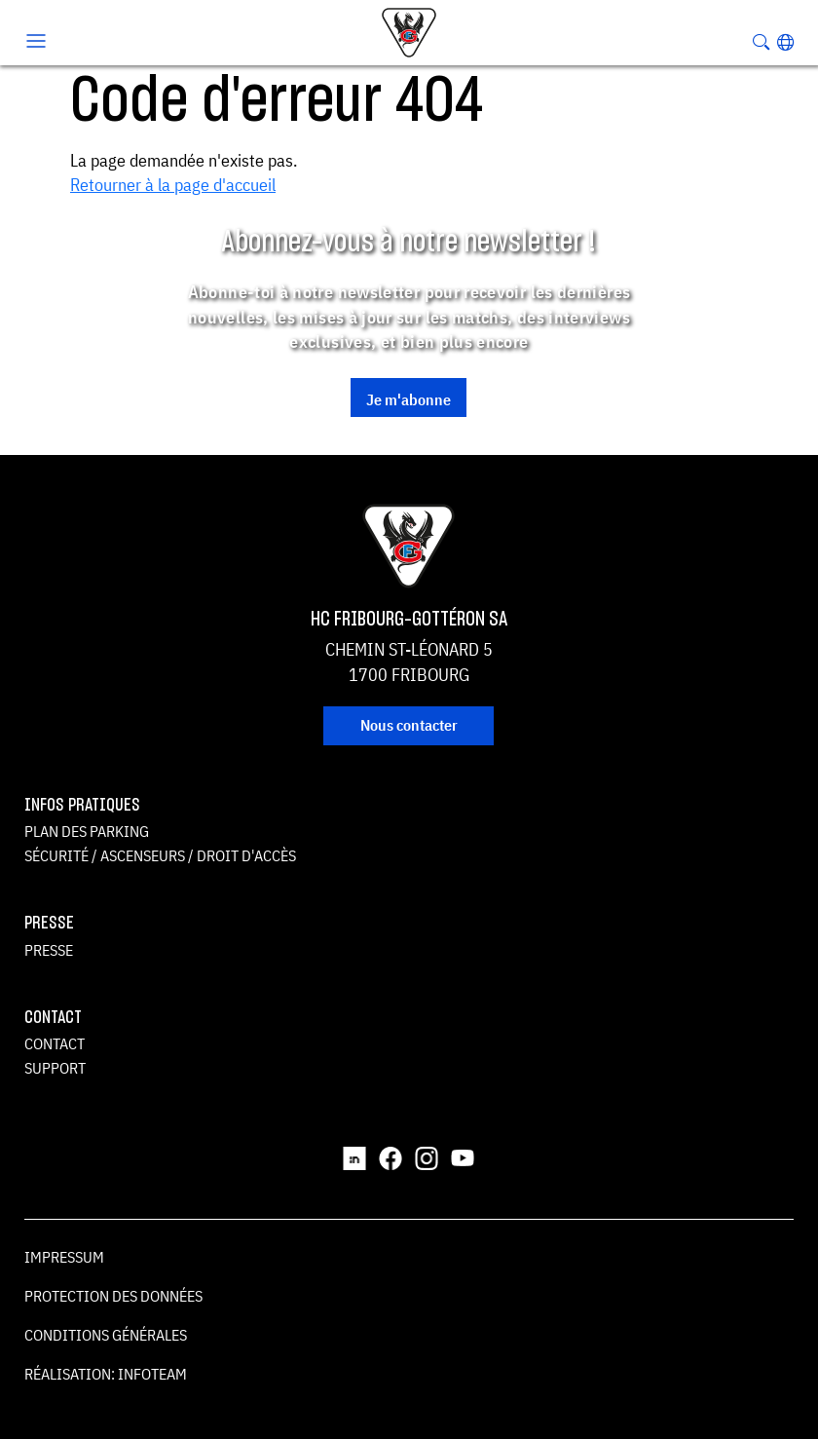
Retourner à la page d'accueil (173, 184)
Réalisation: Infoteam (105, 1373)
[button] (785, 42)
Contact (54, 1043)
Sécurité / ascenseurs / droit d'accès (160, 855)
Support (55, 1068)
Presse (48, 950)
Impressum (64, 1257)
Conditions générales (105, 1334)
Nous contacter (409, 725)
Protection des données (113, 1296)
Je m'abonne (408, 399)
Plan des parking (86, 831)
